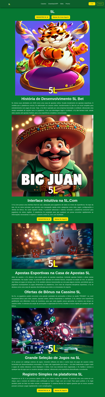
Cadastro (100, 3)
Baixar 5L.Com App (62, 18)
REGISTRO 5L (40, 18)
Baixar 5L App (62, 220)
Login (91, 3)
